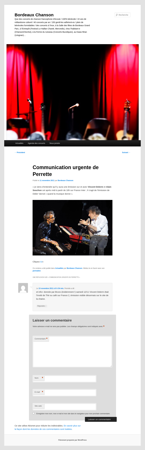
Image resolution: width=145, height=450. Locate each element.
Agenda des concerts (36, 143)
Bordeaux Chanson (34, 14)
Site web (38, 406)
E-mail (39, 392)
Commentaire (41, 339)
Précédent (20, 153)
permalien (37, 271)
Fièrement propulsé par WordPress (72, 440)
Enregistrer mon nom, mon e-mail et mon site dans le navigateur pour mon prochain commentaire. (73, 414)
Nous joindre (55, 143)
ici (41, 261)
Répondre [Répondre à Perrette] (41, 306)
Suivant (126, 153)
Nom (39, 378)
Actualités (19, 143)
